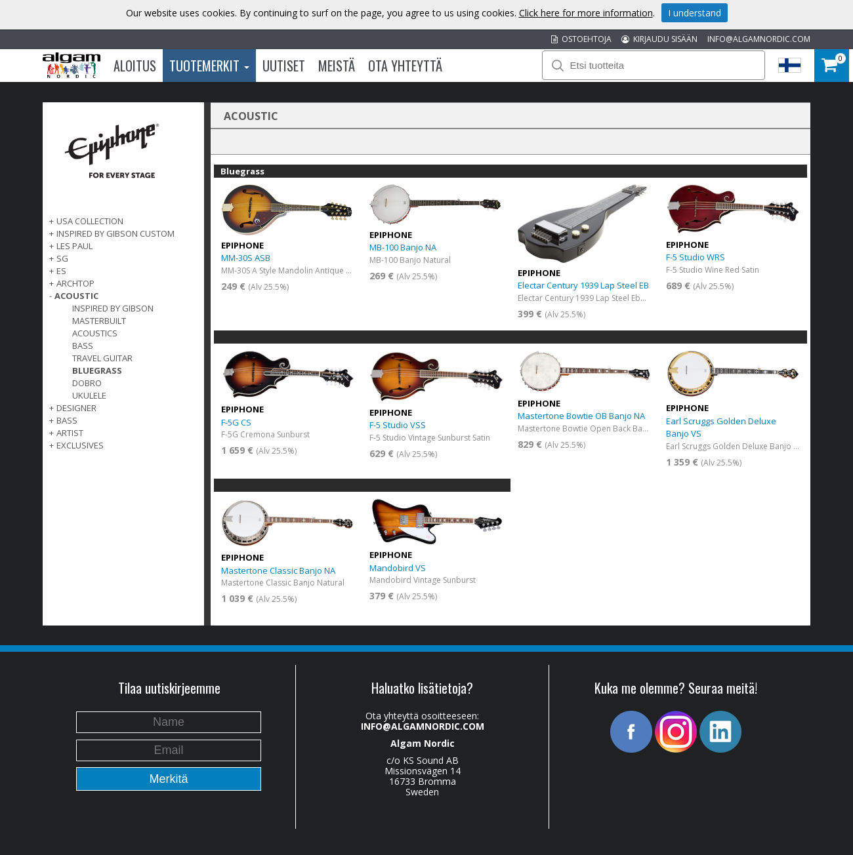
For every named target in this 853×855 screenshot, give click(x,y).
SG (62, 258)
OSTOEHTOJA (581, 39)
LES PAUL (74, 246)
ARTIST (69, 433)
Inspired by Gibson (113, 308)
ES (61, 271)
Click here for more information (586, 13)
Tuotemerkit (209, 65)
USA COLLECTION (89, 221)
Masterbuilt (99, 321)
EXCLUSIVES (80, 445)
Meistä (336, 65)
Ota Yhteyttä (405, 65)
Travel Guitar (102, 358)
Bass (82, 345)
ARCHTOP (75, 283)
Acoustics (94, 333)
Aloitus (135, 65)
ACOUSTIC (76, 296)
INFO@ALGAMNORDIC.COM (758, 39)
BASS (66, 420)
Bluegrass (97, 370)
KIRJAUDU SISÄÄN (659, 39)
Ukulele (89, 395)
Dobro (87, 383)
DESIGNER (76, 408)
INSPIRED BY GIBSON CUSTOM (115, 233)
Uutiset (283, 65)
